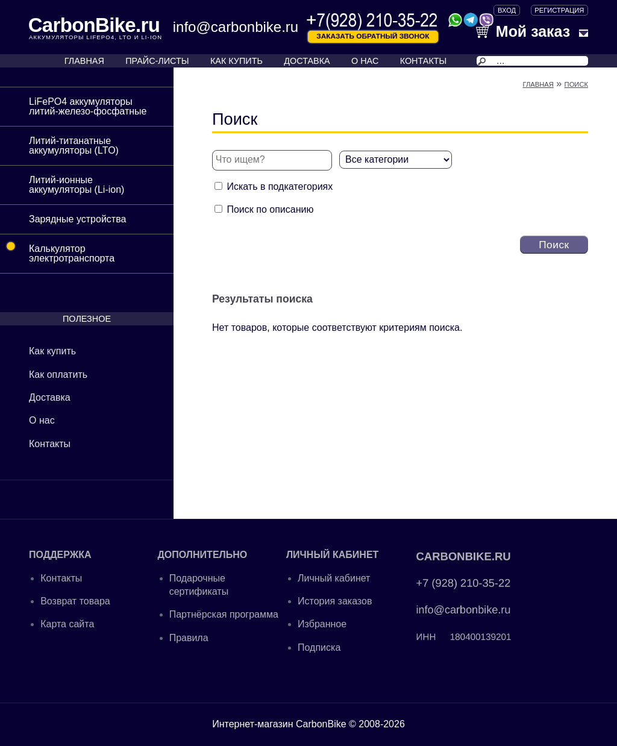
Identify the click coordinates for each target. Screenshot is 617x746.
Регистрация (559, 10)
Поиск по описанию (270, 209)
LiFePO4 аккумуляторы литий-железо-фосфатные (87, 106)
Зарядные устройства (77, 219)
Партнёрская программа (223, 614)
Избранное (322, 624)
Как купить (52, 351)
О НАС (364, 61)
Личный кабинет (334, 578)
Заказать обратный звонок (372, 36)
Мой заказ (523, 31)
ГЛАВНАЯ (84, 61)
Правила (188, 638)
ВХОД (507, 10)
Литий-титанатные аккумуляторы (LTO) (74, 145)
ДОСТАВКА (307, 61)
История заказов (335, 601)
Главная (537, 84)
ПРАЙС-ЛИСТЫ (157, 61)
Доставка (49, 397)
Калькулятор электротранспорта (57, 248)
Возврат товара (75, 601)
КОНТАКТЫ (423, 61)
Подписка (319, 647)
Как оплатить (58, 374)
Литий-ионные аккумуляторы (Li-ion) (76, 185)
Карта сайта (67, 624)
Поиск (576, 84)
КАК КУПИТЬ (236, 61)
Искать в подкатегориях (280, 186)
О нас (42, 420)
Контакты (49, 444)
